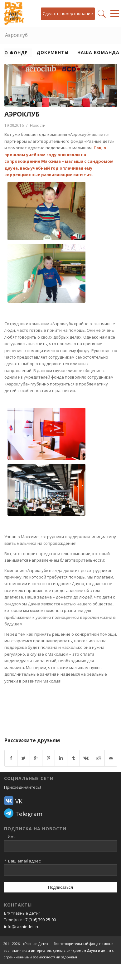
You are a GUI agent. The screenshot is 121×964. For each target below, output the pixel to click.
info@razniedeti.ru (22, 926)
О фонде (16, 53)
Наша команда (98, 52)
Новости (38, 125)
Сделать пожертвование (68, 13)
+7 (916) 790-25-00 (39, 919)
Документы (52, 52)
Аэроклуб (16, 35)
